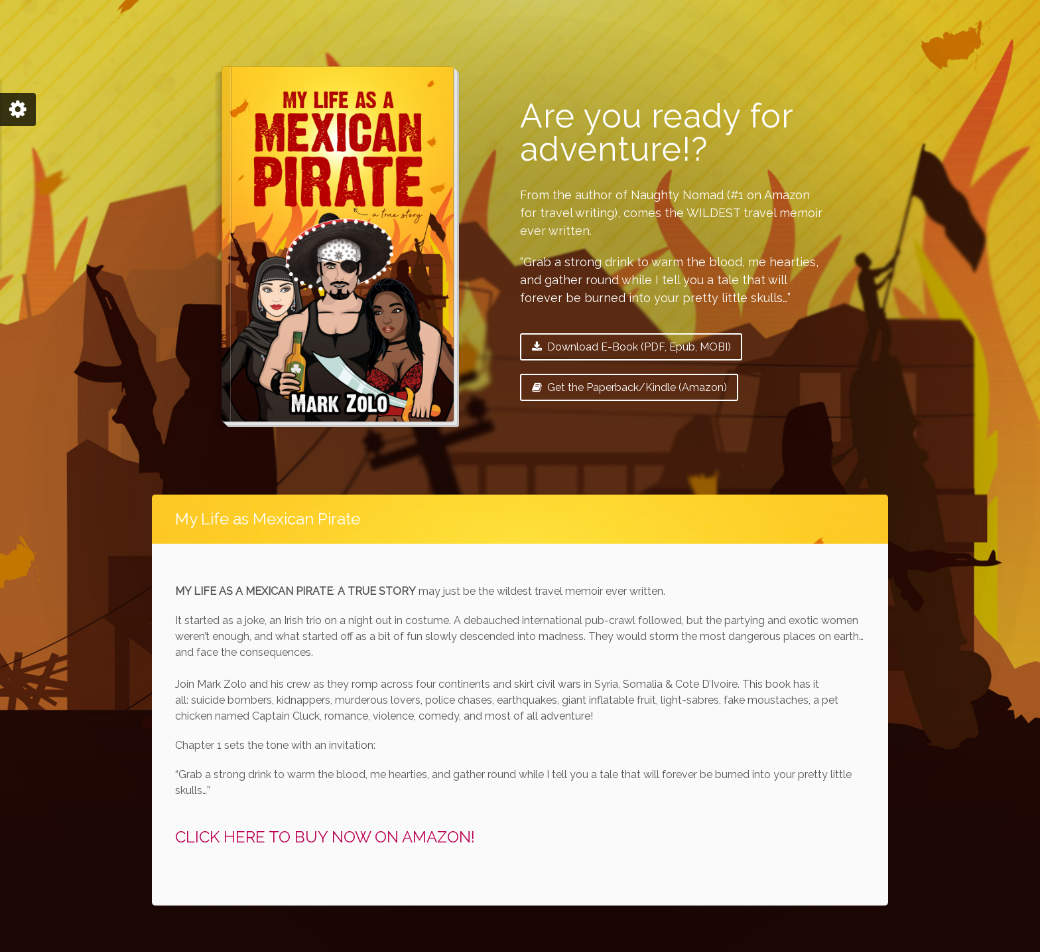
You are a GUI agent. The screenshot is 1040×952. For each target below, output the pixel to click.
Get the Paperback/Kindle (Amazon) (629, 387)
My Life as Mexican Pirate (267, 518)
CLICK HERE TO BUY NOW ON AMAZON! (325, 836)
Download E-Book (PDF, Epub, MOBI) (631, 347)
